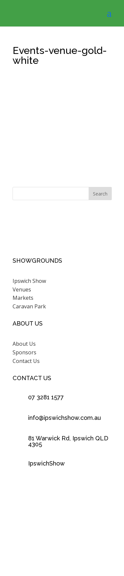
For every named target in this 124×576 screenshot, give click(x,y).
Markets (23, 297)
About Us (24, 343)
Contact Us (26, 361)
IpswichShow (46, 463)
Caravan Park (29, 306)
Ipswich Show (29, 281)
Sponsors (24, 352)
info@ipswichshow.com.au (64, 417)
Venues (22, 289)
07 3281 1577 (46, 397)
